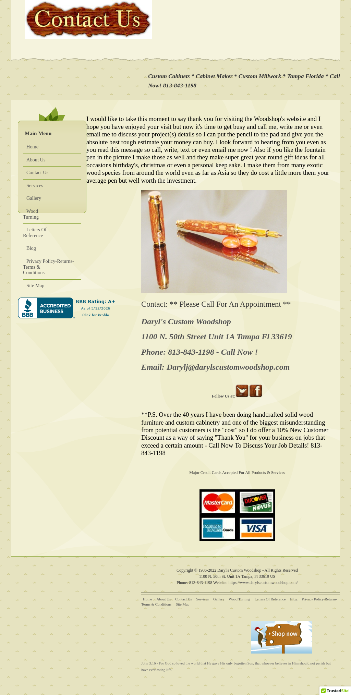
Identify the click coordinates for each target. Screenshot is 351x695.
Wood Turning (31, 214)
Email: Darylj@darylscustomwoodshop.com (215, 367)
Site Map (35, 285)
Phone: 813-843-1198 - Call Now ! (199, 352)
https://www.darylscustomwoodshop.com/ (263, 582)
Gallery (33, 198)
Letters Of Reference (35, 232)
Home (32, 146)
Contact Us (37, 172)
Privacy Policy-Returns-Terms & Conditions (48, 266)
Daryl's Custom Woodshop (186, 321)
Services (34, 185)
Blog (31, 248)
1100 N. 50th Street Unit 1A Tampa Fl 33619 (216, 336)
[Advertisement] (182, 632)
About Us (36, 159)
